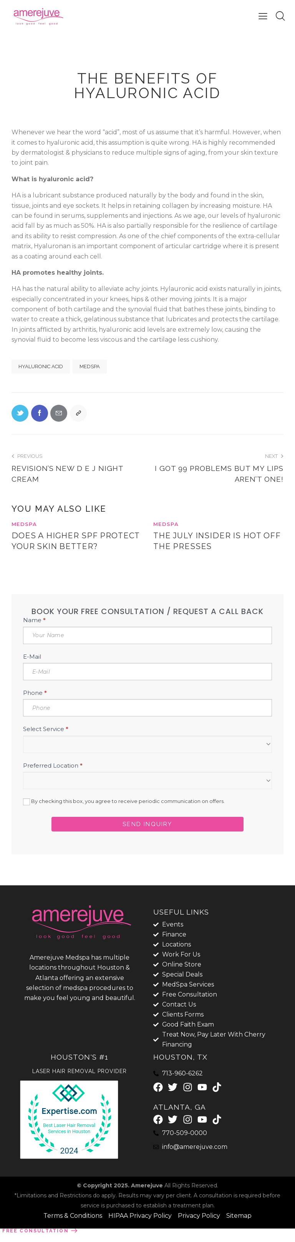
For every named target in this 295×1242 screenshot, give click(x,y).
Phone (35, 704)
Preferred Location (53, 777)
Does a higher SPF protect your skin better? (56, 547)
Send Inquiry (147, 835)
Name (34, 631)
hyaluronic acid (40, 366)
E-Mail (32, 668)
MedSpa (90, 366)
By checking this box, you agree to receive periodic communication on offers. (124, 813)
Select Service (45, 740)
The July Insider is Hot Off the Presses (217, 542)
